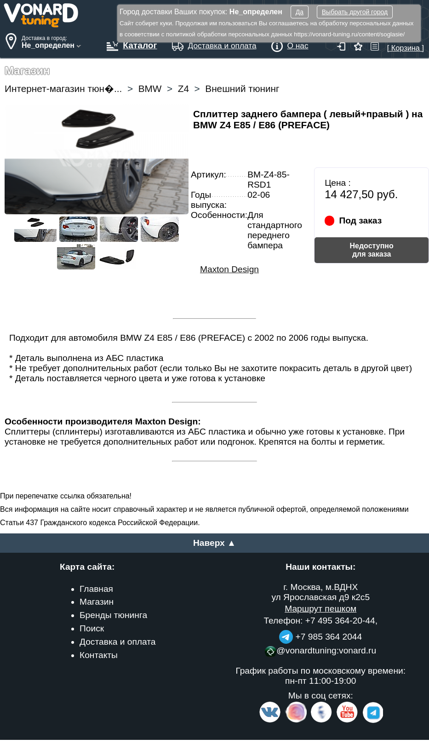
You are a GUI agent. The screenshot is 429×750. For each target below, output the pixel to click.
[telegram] (371, 721)
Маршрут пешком (320, 608)
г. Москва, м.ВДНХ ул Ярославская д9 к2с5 (320, 592)
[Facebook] (320, 721)
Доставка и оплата (118, 642)
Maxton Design (229, 269)
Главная (96, 589)
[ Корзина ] (405, 43)
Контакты (99, 655)
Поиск (92, 628)
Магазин (97, 602)
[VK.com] (269, 721)
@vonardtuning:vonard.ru (320, 650)
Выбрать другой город (355, 12)
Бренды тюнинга (113, 615)
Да (299, 12)
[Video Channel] (347, 721)
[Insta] (296, 721)
